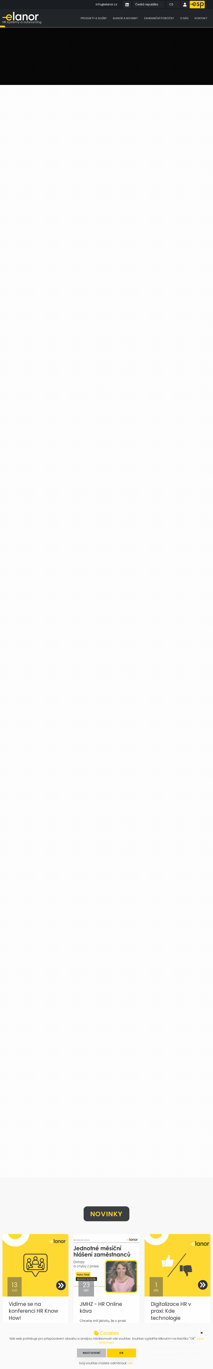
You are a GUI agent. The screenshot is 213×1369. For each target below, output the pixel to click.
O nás (184, 18)
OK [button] (121, 1353)
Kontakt (201, 18)
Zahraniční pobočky (159, 18)
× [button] (201, 1333)
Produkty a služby (94, 18)
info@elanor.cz (106, 4)
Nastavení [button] (91, 1353)
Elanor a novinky (125, 18)
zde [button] (130, 1363)
